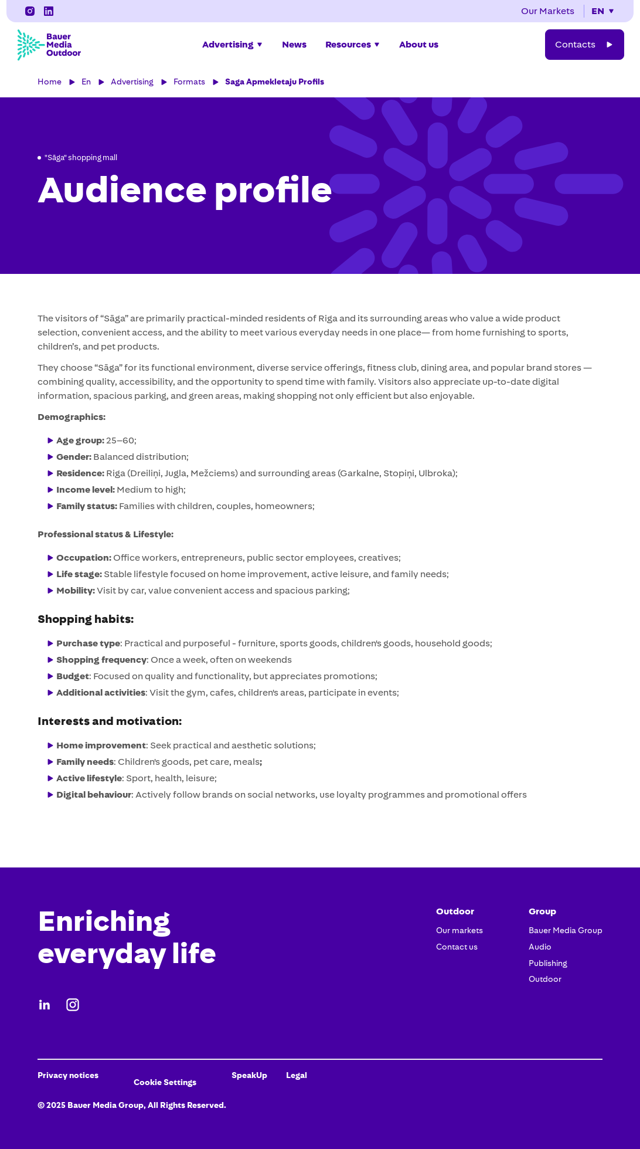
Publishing (548, 963)
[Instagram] (48, 11)
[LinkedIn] (30, 11)
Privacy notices (68, 1075)
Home (50, 81)
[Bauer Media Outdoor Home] (48, 44)
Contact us (457, 946)
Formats (189, 81)
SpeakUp (249, 1075)
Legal (296, 1075)
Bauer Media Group (565, 930)
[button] (603, 11)
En (86, 81)
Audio (540, 946)
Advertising (132, 81)
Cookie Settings (165, 1082)
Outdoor (545, 979)
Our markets (459, 930)
